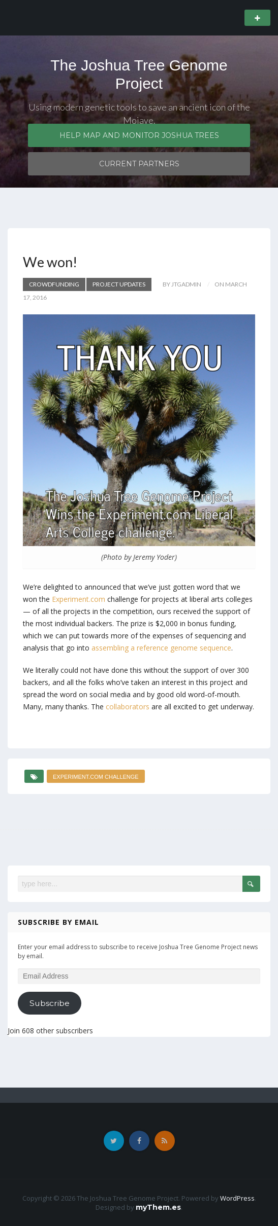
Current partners (139, 163)
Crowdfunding (54, 284)
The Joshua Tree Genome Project (139, 74)
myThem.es (158, 1207)
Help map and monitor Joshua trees (139, 135)
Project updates (118, 284)
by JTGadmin (182, 284)
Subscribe (49, 1003)
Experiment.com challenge (96, 777)
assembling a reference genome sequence (161, 648)
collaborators (127, 706)
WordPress (237, 1198)
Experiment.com (78, 599)
